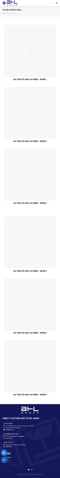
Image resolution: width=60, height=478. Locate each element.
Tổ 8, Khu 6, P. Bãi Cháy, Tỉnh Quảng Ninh (15, 436)
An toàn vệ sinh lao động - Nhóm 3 (30, 203)
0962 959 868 (9, 438)
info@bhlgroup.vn (10, 429)
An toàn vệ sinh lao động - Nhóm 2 (30, 141)
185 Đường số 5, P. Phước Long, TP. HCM (15, 445)
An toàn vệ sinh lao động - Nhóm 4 (30, 271)
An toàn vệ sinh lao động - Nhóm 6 (30, 394)
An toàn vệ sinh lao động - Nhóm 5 (30, 333)
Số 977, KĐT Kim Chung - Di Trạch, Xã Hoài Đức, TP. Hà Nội (19, 426)
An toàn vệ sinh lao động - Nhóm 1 (30, 79)
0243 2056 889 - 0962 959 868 (13, 428)
